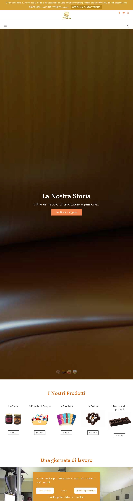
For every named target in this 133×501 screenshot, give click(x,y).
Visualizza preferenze (85, 490)
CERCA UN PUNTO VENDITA (86, 7)
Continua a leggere (67, 212)
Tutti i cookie (45, 490)
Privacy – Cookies (74, 497)
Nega (64, 490)
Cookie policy (56, 497)
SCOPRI (13, 432)
